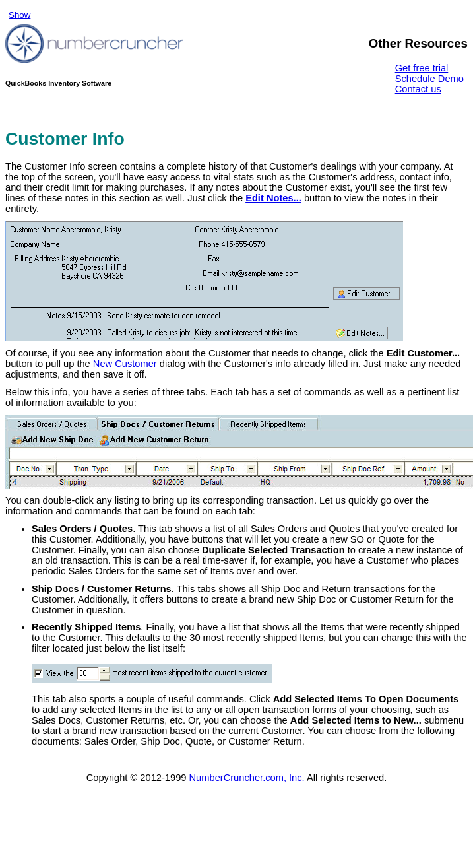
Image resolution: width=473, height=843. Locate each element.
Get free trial (422, 68)
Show (19, 15)
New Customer (125, 363)
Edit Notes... (273, 198)
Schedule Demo (429, 78)
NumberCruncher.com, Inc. (247, 777)
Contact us (418, 89)
